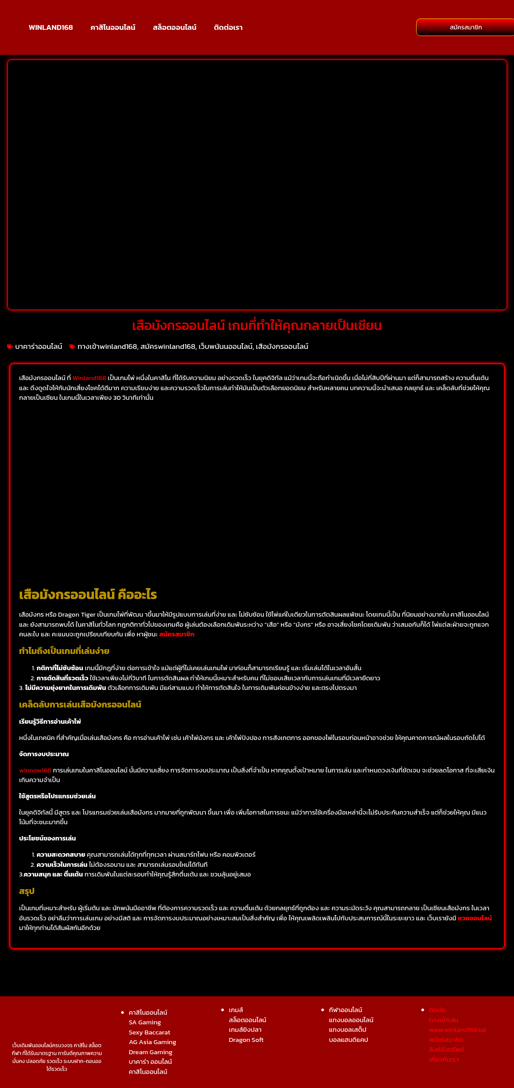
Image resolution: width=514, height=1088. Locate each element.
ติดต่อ (437, 1010)
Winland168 (89, 378)
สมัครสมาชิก (176, 634)
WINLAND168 (51, 27)
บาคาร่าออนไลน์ (38, 346)
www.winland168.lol (458, 1029)
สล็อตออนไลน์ (174, 27)
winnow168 (35, 770)
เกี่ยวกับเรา (444, 1059)
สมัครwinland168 (167, 346)
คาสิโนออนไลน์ (112, 27)
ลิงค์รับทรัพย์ (446, 1049)
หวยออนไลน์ (475, 918)
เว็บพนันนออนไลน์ (226, 346)
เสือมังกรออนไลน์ (282, 346)
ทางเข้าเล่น (444, 1020)
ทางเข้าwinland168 (107, 346)
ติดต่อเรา (228, 27)
